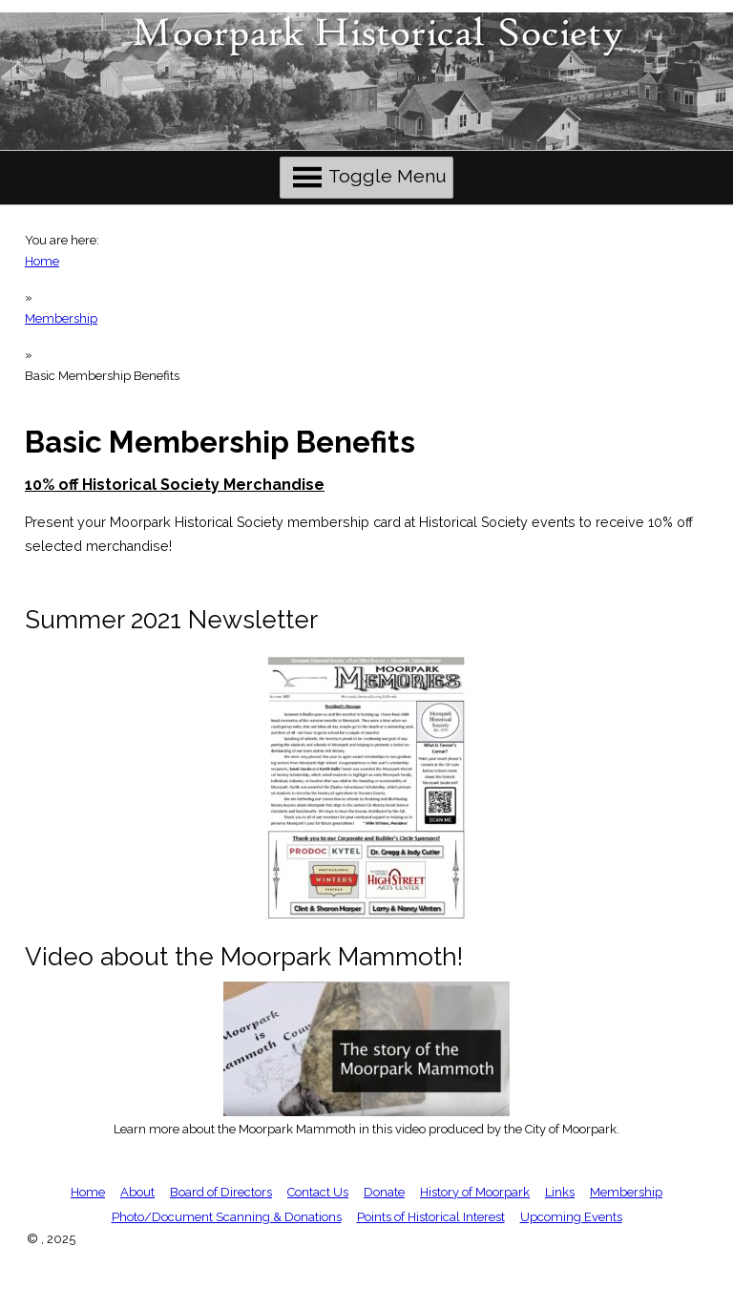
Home (42, 261)
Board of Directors (221, 1192)
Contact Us (317, 1192)
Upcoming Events (571, 1217)
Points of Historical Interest (431, 1217)
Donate (384, 1192)
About (137, 1192)
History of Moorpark (475, 1192)
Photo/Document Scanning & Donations (227, 1217)
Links (560, 1192)
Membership (61, 318)
